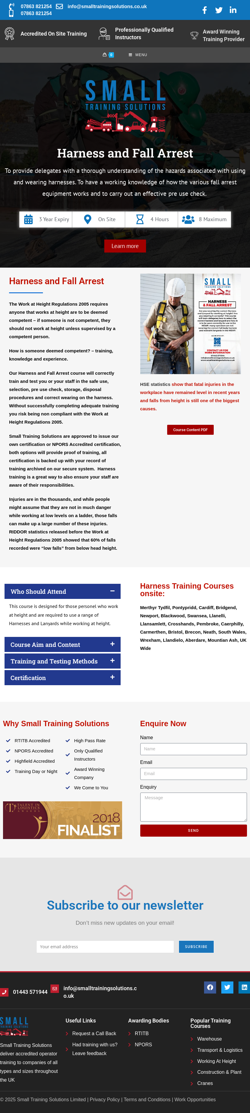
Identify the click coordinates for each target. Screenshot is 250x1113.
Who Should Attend (38, 591)
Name (146, 737)
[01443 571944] (4, 992)
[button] (125, 246)
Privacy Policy (105, 1099)
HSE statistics (155, 384)
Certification (28, 678)
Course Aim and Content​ (45, 644)
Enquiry (148, 787)
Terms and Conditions (147, 1099)
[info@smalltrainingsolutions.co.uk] (54, 988)
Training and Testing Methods (54, 661)
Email (146, 762)
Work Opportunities (195, 1099)
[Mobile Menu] (138, 55)
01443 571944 (30, 992)
